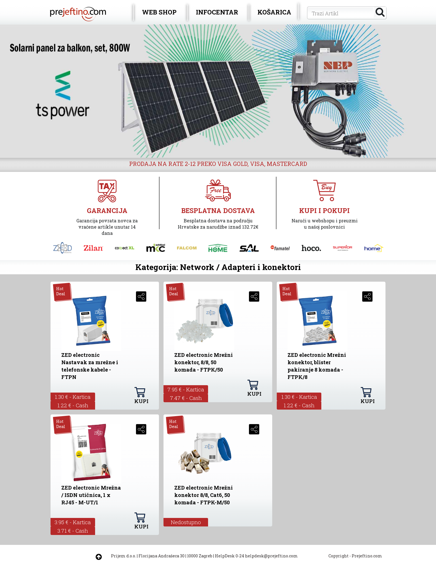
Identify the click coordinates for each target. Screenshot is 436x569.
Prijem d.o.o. (123, 556)
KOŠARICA (274, 12)
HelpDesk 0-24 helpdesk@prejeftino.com (256, 556)
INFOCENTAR (217, 12)
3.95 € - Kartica (72, 522)
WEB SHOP (159, 12)
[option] (218, 91)
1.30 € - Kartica (73, 396)
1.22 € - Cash (72, 405)
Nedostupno (186, 522)
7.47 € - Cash (186, 397)
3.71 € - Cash (72, 530)
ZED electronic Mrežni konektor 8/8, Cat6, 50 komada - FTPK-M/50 (203, 495)
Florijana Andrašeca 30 (162, 556)
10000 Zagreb (199, 556)
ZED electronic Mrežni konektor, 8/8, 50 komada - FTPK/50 (203, 362)
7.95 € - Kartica (185, 389)
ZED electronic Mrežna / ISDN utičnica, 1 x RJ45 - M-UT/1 (91, 495)
